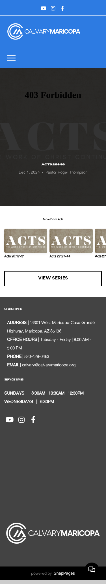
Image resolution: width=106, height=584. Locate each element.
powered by (53, 576)
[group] (25, 249)
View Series (53, 282)
